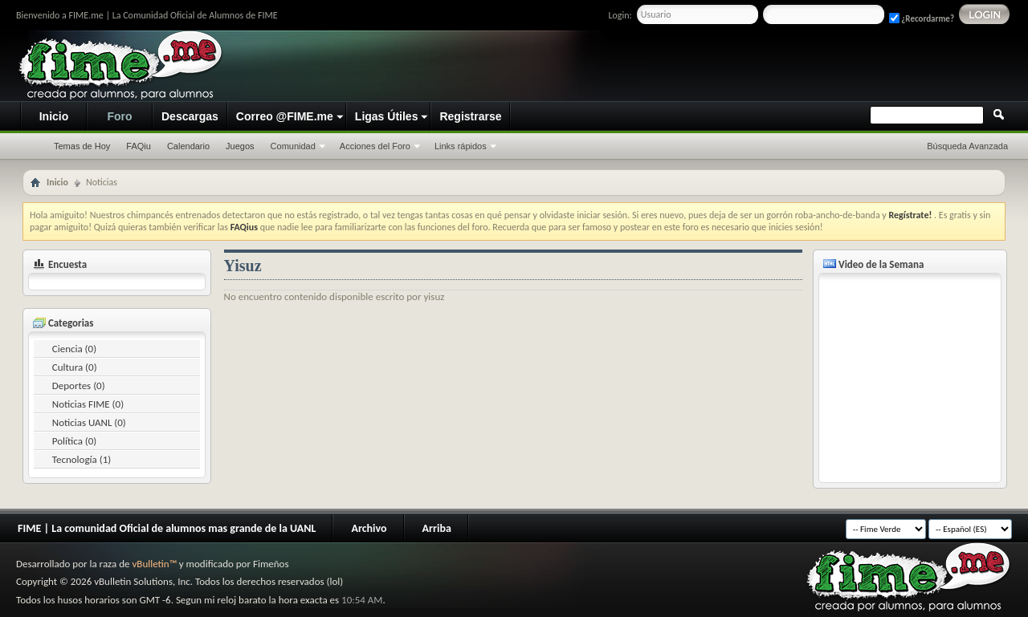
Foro (119, 116)
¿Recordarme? (921, 18)
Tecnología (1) (81, 459)
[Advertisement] (711, 66)
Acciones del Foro (375, 146)
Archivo (368, 528)
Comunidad (293, 146)
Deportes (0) (78, 386)
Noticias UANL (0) (89, 422)
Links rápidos (460, 146)
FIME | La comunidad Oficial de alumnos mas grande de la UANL (167, 528)
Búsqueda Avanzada (967, 146)
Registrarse (470, 116)
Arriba (436, 528)
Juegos (240, 146)
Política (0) (74, 441)
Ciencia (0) (74, 349)
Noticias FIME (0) (88, 404)
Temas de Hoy (82, 146)
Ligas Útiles (386, 116)
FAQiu (138, 146)
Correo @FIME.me (284, 116)
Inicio (54, 116)
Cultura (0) (74, 367)
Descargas (189, 116)
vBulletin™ (154, 564)
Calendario (188, 146)
